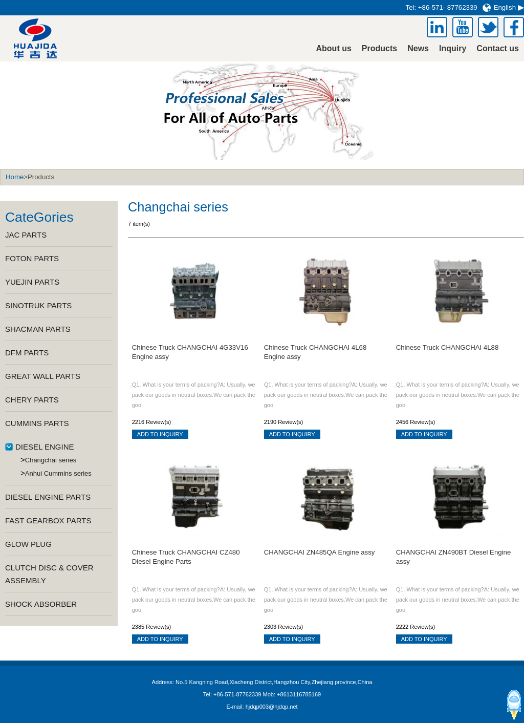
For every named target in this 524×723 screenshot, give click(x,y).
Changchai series (50, 460)
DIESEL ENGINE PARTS (48, 497)
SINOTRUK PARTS (38, 305)
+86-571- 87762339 (447, 7)
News (418, 48)
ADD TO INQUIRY (160, 434)
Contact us (497, 48)
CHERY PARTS (32, 399)
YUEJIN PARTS (32, 282)
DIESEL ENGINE (44, 446)
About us (334, 48)
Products (379, 48)
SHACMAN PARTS (38, 329)
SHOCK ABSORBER (41, 604)
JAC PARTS (26, 234)
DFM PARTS (27, 352)
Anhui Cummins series (58, 473)
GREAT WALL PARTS (42, 376)
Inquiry (452, 48)
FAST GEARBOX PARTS (48, 520)
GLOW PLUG (28, 544)
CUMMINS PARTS (37, 423)
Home (15, 177)
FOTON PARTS (32, 258)
